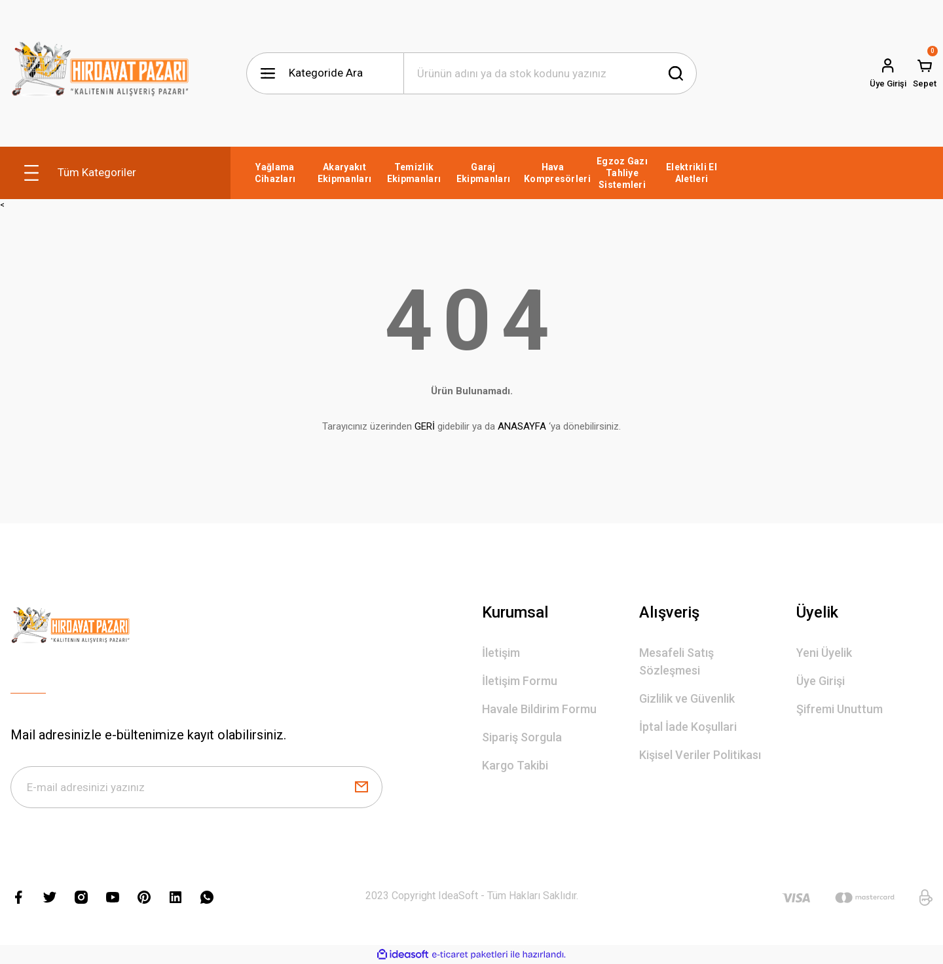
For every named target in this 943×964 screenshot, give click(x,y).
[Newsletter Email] (196, 787)
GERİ (425, 426)
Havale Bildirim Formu (539, 709)
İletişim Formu (519, 681)
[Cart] (925, 73)
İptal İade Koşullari (688, 726)
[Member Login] (888, 73)
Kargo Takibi (515, 765)
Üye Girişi (820, 681)
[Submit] (361, 787)
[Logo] (100, 73)
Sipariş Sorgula (522, 737)
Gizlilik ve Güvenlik (687, 698)
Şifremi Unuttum (839, 709)
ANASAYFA (522, 426)
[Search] (550, 73)
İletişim (501, 652)
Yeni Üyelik (824, 652)
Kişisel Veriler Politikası (700, 755)
